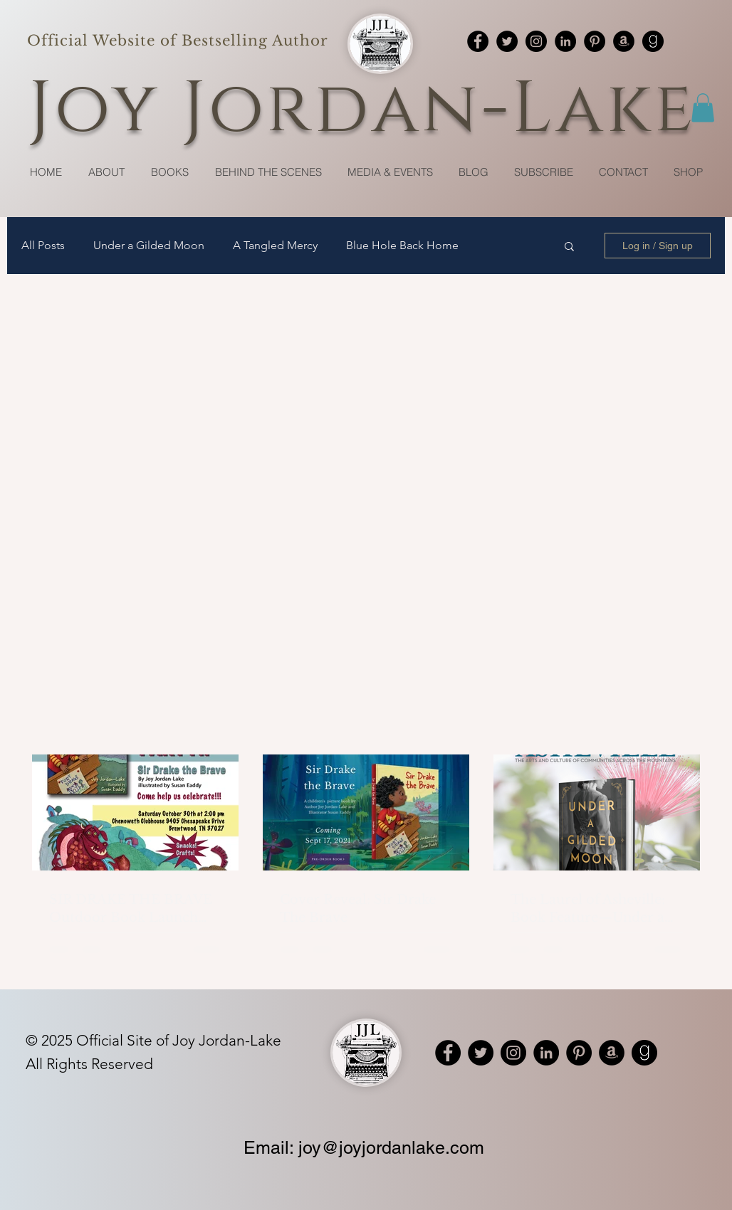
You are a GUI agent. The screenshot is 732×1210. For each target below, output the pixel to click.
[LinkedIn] (565, 41)
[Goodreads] (653, 41)
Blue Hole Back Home (402, 245)
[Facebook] (477, 41)
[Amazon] (623, 41)
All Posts (43, 245)
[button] (703, 107)
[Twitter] (507, 41)
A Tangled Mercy (275, 245)
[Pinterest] (594, 41)
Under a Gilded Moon (148, 245)
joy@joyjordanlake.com (391, 1147)
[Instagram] (536, 41)
